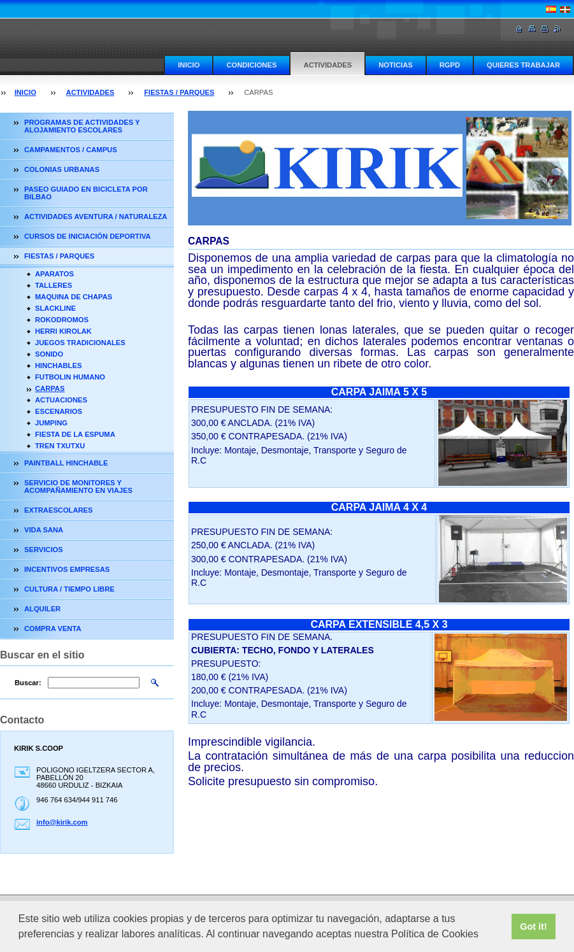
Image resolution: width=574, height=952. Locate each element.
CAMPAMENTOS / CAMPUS (70, 149)
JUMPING (51, 423)
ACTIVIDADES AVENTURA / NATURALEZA (95, 216)
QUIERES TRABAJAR (523, 65)
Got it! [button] (533, 926)
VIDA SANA (43, 530)
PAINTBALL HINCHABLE (66, 463)
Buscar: (28, 682)
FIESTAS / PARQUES (179, 92)
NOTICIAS (395, 65)
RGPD (450, 65)
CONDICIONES (251, 65)
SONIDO (49, 354)
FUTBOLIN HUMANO (70, 377)
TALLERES (53, 285)
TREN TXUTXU (60, 446)
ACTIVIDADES (327, 65)
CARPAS (49, 388)
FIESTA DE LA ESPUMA (75, 434)
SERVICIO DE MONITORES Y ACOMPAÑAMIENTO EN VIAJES (78, 486)
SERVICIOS (43, 549)
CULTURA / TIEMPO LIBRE (69, 589)
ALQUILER (42, 609)
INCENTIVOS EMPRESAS (67, 569)
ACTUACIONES (61, 400)
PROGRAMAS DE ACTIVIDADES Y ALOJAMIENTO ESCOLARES (82, 126)
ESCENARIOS (58, 411)
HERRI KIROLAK (63, 331)
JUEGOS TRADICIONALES (80, 342)
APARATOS (54, 274)
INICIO (188, 65)
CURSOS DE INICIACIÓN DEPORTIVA (87, 236)
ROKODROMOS (62, 319)
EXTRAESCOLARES (58, 510)
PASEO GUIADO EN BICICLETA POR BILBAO (86, 193)
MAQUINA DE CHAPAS (73, 297)
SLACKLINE (55, 308)
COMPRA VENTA (53, 628)
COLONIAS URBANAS (61, 169)
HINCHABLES (58, 365)
